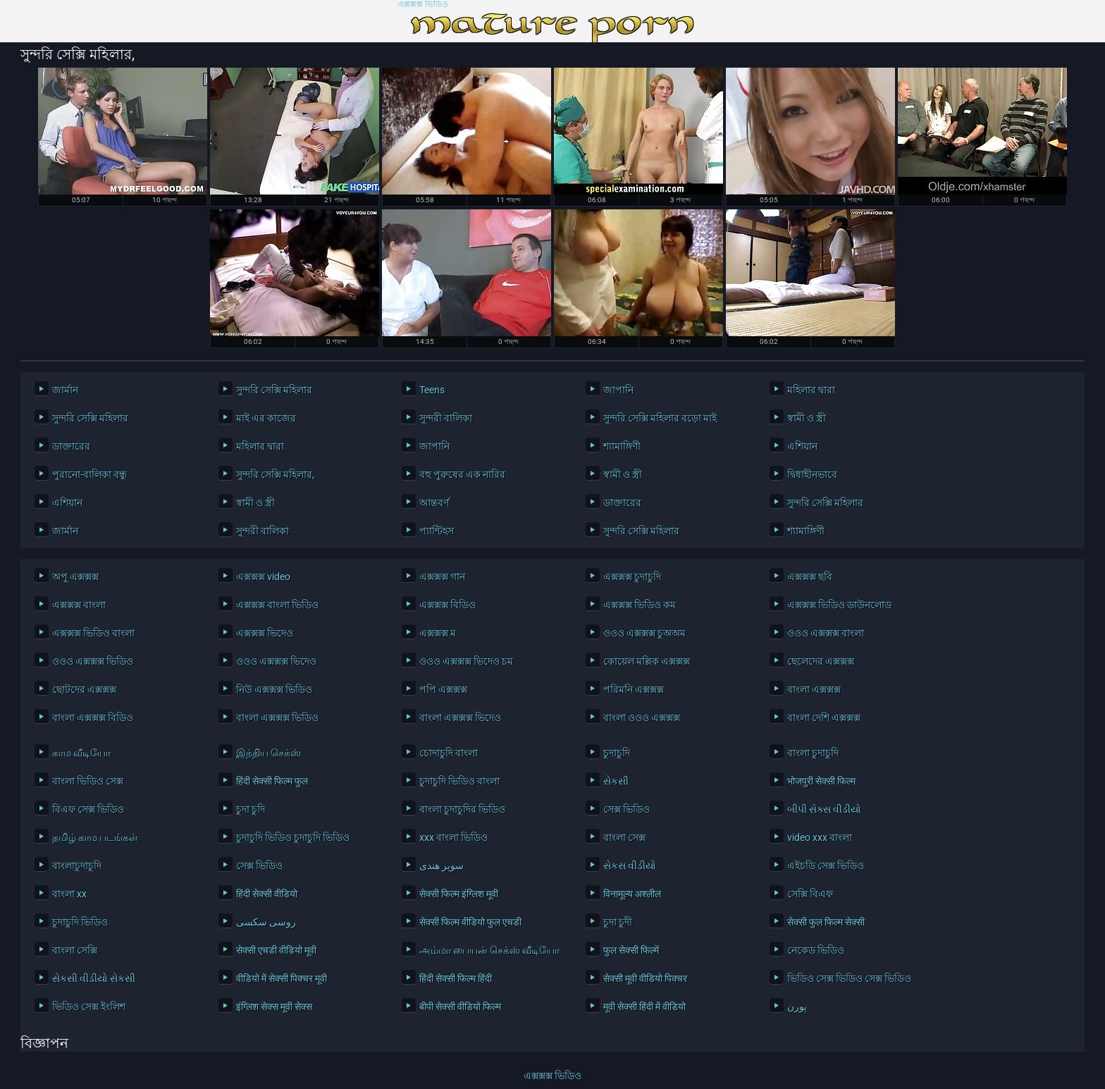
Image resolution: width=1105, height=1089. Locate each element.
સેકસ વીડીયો (629, 865)
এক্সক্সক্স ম (437, 633)
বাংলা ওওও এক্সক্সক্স (641, 717)
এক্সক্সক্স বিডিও (447, 604)
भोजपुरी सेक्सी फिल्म (821, 781)
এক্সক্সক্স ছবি (809, 576)
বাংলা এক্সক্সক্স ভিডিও (277, 717)
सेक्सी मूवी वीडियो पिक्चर (645, 978)
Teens (432, 389)
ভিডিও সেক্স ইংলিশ (88, 1006)
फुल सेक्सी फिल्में (631, 950)
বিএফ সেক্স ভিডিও (88, 809)
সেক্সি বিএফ (810, 893)
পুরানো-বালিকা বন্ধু (89, 474)
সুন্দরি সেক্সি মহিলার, (275, 474)
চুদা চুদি (250, 809)
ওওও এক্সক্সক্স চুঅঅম (644, 633)
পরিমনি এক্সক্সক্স (633, 689)
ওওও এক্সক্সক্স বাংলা (825, 633)
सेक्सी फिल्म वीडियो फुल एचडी (470, 922)
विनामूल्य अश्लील (632, 893)
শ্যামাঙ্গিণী (622, 446)
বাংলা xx (69, 893)
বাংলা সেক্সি (74, 950)
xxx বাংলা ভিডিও (453, 837)
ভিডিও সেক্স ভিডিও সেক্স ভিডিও (849, 978)
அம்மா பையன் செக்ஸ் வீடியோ (489, 950)
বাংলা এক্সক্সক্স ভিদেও (460, 717)
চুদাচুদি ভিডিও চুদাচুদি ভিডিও (293, 837)
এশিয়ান (802, 446)
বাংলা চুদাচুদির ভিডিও (462, 809)
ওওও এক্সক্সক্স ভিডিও (92, 661)
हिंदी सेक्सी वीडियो (266, 893)
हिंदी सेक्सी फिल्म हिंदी (455, 978)
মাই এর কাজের (266, 418)
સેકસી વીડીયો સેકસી (93, 978)
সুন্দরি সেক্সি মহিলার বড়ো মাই (660, 418)
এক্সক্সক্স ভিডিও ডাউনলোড (839, 604)
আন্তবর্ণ (434, 502)
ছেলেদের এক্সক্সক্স (820, 661)
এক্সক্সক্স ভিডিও (422, 4)
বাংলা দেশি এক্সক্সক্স (823, 717)
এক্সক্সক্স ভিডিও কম (639, 604)
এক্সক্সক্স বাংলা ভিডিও (277, 604)
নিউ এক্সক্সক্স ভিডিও (274, 689)
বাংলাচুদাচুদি (76, 865)
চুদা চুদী (617, 922)
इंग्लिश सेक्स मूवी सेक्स (274, 1006)
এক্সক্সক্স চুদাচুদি (632, 576)
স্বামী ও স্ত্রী (806, 418)
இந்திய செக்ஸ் (268, 752)
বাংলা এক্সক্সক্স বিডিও (92, 717)
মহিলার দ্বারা (811, 389)
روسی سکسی (266, 922)
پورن (797, 1006)
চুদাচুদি (616, 752)
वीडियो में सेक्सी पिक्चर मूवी (281, 978)
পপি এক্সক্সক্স (443, 689)
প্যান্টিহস (436, 530)
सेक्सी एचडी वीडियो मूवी (276, 950)
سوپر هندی (441, 865)
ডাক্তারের (71, 446)
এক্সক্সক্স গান (442, 576)
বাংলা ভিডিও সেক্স (87, 781)
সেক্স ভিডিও (626, 809)
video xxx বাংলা (819, 837)
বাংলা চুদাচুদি (813, 752)
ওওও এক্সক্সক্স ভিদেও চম (466, 661)
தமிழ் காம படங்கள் (95, 837)
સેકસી (616, 781)
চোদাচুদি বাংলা (448, 752)
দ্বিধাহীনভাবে (812, 474)
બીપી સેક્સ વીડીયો (824, 809)
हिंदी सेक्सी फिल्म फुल (272, 781)
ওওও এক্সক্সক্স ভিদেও (276, 661)
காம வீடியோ (81, 752)
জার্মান (65, 389)
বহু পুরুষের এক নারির (462, 474)
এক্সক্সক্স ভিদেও (264, 633)
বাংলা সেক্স (624, 837)
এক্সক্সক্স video (263, 576)
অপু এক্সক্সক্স (75, 576)
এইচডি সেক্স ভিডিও (825, 865)
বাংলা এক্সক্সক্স (814, 689)
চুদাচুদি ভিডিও (80, 922)
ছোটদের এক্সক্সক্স (84, 689)
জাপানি (618, 389)
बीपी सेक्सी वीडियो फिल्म (460, 1006)
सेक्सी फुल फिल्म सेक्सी (826, 922)
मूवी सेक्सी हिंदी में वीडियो (644, 1006)
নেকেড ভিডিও (815, 950)
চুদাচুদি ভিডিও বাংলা (459, 781)
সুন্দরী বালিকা (445, 418)
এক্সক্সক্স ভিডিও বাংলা (93, 633)
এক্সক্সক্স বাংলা (79, 604)
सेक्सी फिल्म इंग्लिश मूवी (458, 893)
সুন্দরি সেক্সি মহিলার (274, 389)
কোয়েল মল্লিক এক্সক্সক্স (646, 661)
